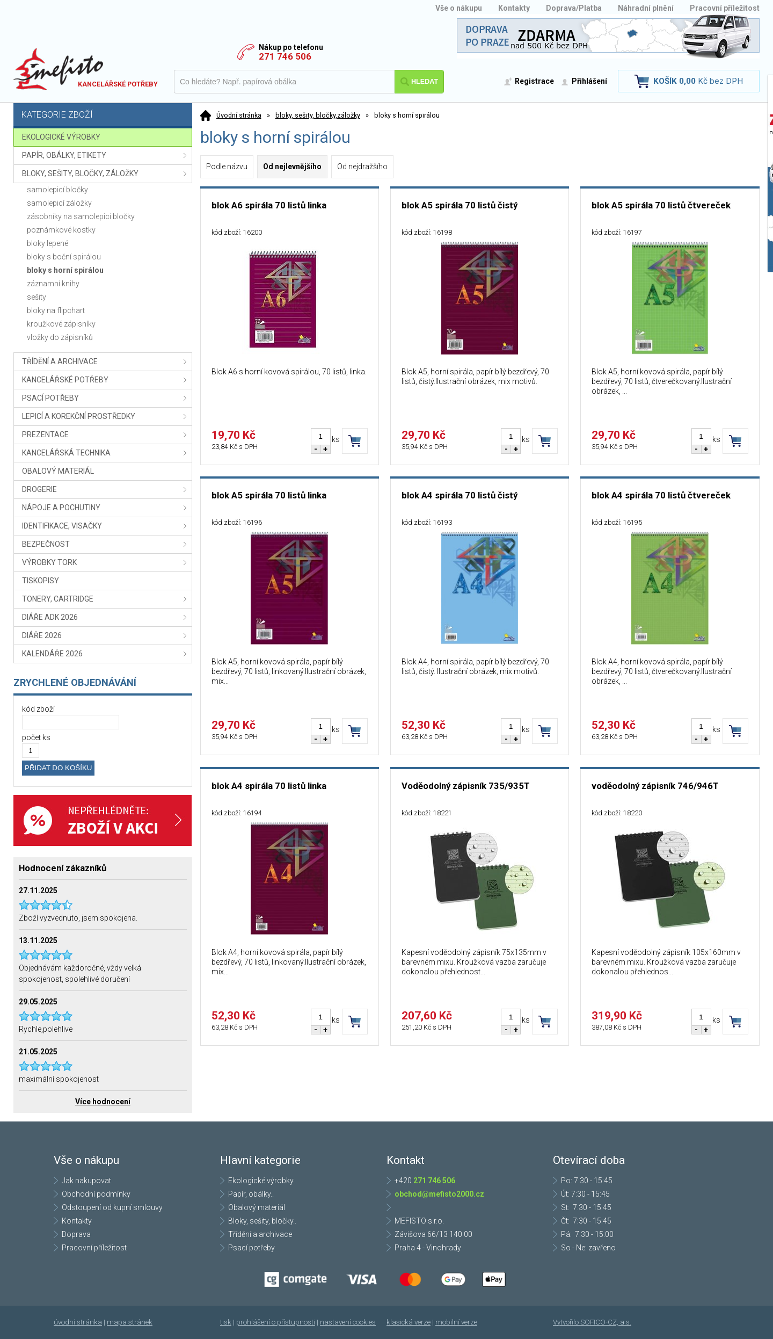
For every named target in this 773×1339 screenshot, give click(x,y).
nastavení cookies (348, 1322)
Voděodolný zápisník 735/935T (466, 785)
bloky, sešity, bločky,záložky (317, 115)
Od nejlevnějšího (292, 166)
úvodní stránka (78, 1322)
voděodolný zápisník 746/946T (655, 785)
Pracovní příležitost (725, 8)
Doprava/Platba (574, 8)
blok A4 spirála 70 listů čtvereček (661, 495)
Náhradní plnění (646, 8)
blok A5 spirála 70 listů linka (269, 495)
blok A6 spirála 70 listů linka (269, 205)
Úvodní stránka (238, 115)
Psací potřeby (251, 1247)
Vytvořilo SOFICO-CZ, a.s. (592, 1322)
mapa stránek (129, 1322)
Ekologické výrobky (261, 1180)
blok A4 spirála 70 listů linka (269, 785)
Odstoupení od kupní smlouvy (112, 1207)
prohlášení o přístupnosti (275, 1322)
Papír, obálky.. (251, 1194)
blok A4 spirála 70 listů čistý (459, 495)
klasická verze (408, 1322)
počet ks (36, 737)
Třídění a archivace (260, 1234)
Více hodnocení (102, 1101)
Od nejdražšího (362, 166)
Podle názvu (226, 166)
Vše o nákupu (458, 8)
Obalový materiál (256, 1207)
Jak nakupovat (86, 1180)
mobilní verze (456, 1322)
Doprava (76, 1234)
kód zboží (38, 709)
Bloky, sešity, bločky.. (262, 1221)
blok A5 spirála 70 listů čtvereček (661, 205)
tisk (225, 1322)
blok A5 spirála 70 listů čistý (459, 205)
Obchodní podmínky (96, 1194)
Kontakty (514, 8)
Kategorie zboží (104, 115)
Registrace (534, 81)
